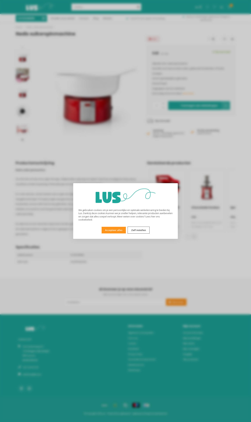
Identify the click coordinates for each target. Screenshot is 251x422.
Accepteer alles (113, 230)
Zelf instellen (138, 230)
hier (153, 216)
